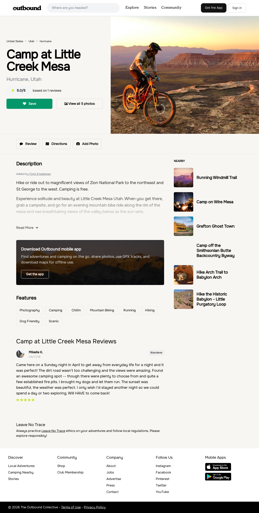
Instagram (163, 466)
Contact (112, 492)
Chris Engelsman (40, 174)
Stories (150, 8)
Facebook (163, 472)
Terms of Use (71, 507)
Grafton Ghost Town (215, 226)
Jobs (110, 472)
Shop (61, 466)
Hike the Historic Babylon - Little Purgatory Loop (211, 299)
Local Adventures (21, 466)
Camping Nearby (21, 472)
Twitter (161, 485)
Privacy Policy (95, 507)
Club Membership (70, 472)
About (111, 466)
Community (171, 8)
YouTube (162, 492)
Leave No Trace (53, 431)
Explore (132, 8)
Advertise (113, 479)
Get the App (213, 8)
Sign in (237, 8)
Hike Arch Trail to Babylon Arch (212, 275)
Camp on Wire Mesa (214, 202)
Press (110, 485)
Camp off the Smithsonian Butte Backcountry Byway (215, 250)
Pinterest (162, 479)
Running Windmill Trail (216, 177)
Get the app (35, 274)
